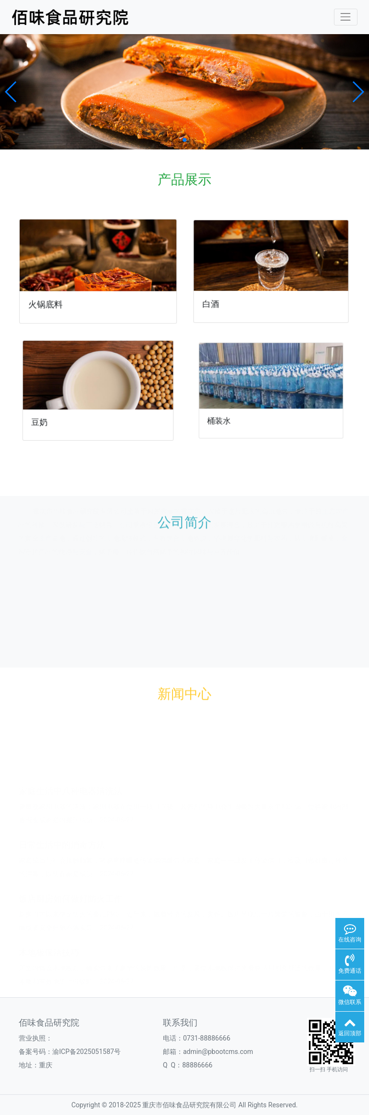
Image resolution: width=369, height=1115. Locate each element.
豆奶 (46, 418)
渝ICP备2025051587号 (86, 1051)
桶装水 (228, 415)
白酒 (215, 301)
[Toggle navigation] (345, 17)
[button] (11, 91)
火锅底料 (47, 302)
